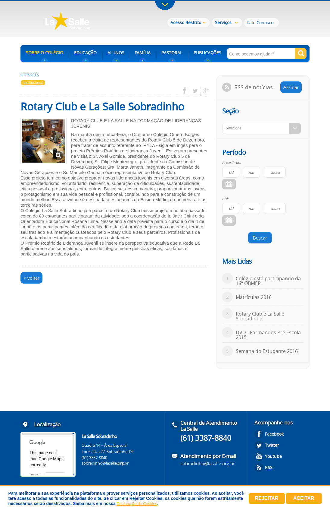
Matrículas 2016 (254, 297)
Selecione (233, 128)
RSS (268, 467)
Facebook (274, 434)
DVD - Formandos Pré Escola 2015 (268, 335)
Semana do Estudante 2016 (267, 351)
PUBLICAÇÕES (207, 53)
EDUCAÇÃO (85, 53)
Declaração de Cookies (137, 503)
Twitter (272, 445)
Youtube (273, 456)
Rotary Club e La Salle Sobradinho (260, 316)
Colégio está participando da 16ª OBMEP (268, 281)
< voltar (31, 278)
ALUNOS (115, 53)
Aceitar (303, 498)
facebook (186, 91)
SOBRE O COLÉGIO (44, 53)
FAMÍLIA (143, 53)
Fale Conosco (260, 22)
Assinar (291, 87)
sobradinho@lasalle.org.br (105, 463)
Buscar (260, 238)
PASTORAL (171, 53)
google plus (204, 91)
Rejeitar (267, 498)
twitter (195, 91)
